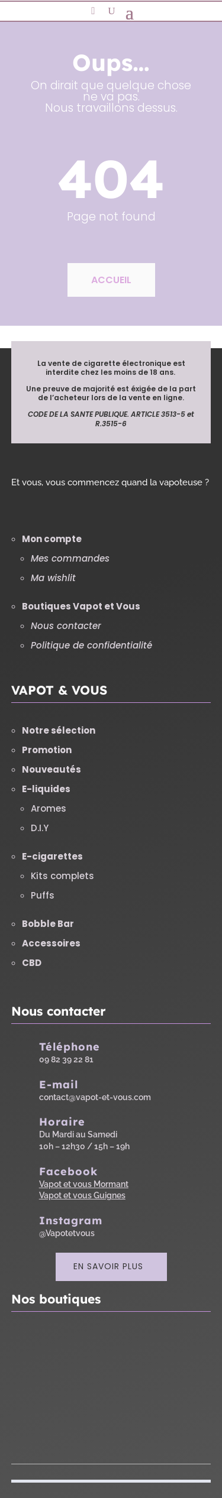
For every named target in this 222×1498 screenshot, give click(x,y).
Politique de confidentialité (91, 645)
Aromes (48, 808)
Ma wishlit (53, 578)
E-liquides (46, 789)
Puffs (42, 895)
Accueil (111, 280)
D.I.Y (40, 828)
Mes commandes (70, 558)
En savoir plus (108, 1266)
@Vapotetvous (67, 1233)
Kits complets (62, 876)
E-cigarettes (52, 856)
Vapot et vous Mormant (83, 1184)
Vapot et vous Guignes (82, 1195)
